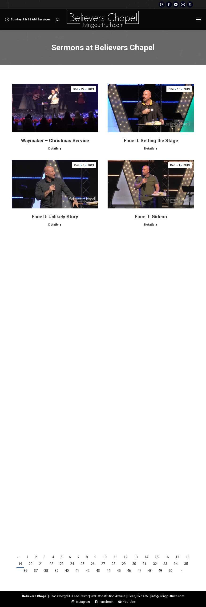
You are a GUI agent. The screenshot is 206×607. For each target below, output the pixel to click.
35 (186, 564)
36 (25, 571)
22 (51, 564)
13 (136, 557)
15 (156, 557)
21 (41, 564)
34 (176, 564)
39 (56, 571)
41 (77, 571)
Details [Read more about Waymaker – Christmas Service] (53, 148)
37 (36, 571)
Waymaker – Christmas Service (55, 140)
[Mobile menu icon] (198, 19)
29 (124, 564)
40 (67, 571)
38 (46, 571)
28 (113, 564)
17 (177, 557)
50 (170, 571)
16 (167, 557)
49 (160, 571)
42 (87, 571)
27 (103, 564)
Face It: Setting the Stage (151, 140)
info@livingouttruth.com (167, 596)
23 (62, 564)
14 (146, 557)
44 (108, 571)
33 (165, 564)
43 (98, 571)
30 (134, 564)
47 (139, 571)
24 (72, 564)
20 (30, 564)
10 (105, 557)
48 (150, 571)
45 (119, 571)
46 (129, 571)
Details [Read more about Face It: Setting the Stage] (149, 148)
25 (82, 564)
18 (188, 557)
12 (125, 557)
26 (93, 564)
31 (144, 564)
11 (115, 557)
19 (20, 564)
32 (155, 564)
